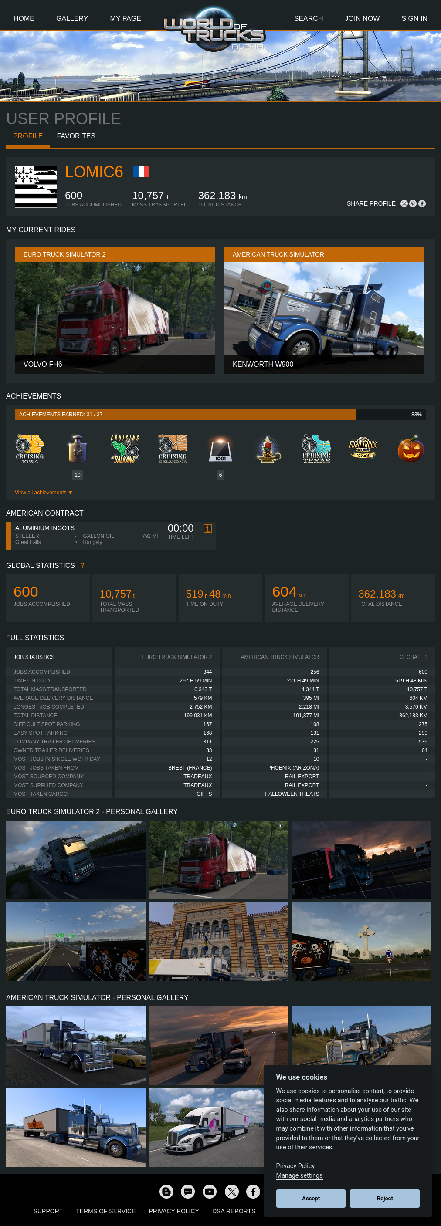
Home (24, 18)
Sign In (414, 18)
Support (48, 1211)
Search (308, 18)
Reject (385, 1198)
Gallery (72, 18)
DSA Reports (233, 1211)
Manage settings (299, 1175)
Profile (28, 136)
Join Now (362, 18)
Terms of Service (106, 1211)
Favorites (76, 136)
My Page (125, 18)
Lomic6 (94, 172)
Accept (311, 1198)
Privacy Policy (174, 1211)
